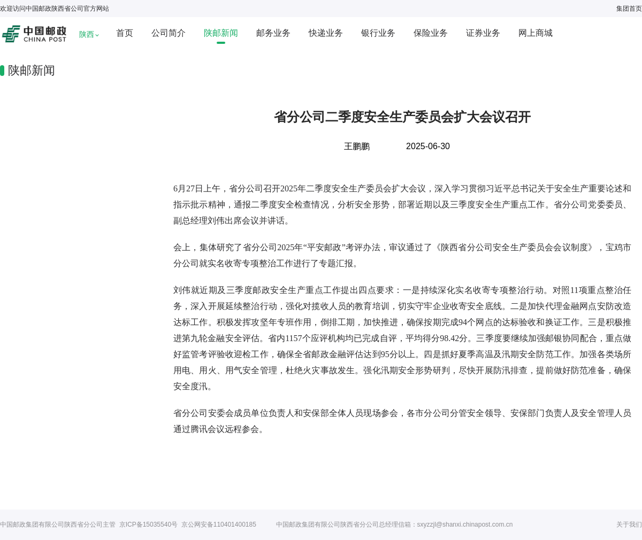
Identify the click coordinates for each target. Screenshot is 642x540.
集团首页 (629, 8)
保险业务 (431, 32)
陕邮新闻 (221, 32)
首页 (124, 32)
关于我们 (629, 524)
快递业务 (326, 32)
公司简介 (168, 32)
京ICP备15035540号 (148, 524)
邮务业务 (273, 32)
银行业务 (378, 32)
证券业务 (483, 32)
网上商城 (535, 32)
